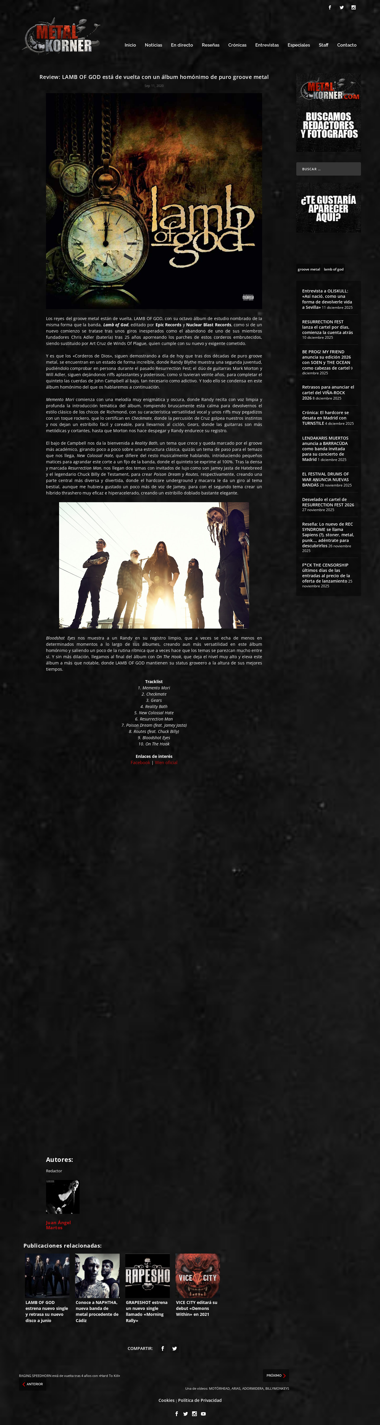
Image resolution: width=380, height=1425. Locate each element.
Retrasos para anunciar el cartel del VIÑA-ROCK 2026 (328, 391)
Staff (323, 43)
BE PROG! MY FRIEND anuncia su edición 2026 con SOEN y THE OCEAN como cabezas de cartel (326, 358)
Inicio (130, 43)
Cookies (167, 1399)
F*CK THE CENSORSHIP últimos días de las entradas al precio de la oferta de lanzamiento (326, 571)
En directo (182, 43)
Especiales (299, 43)
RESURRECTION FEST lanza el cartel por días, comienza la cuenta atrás (327, 325)
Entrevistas (267, 43)
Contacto (347, 43)
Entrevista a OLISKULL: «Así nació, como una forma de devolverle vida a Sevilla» (327, 297)
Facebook (140, 761)
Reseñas (210, 43)
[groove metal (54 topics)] (309, 267)
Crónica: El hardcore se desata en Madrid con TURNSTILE (325, 416)
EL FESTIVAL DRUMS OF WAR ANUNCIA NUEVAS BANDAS (325, 478)
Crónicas (237, 43)
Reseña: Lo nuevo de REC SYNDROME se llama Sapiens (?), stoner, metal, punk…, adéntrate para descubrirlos (328, 533)
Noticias (153, 43)
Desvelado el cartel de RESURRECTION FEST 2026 (328, 500)
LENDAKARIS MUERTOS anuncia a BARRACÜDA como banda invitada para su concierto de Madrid (325, 447)
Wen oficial (166, 761)
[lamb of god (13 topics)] (333, 267)
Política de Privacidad (200, 1399)
